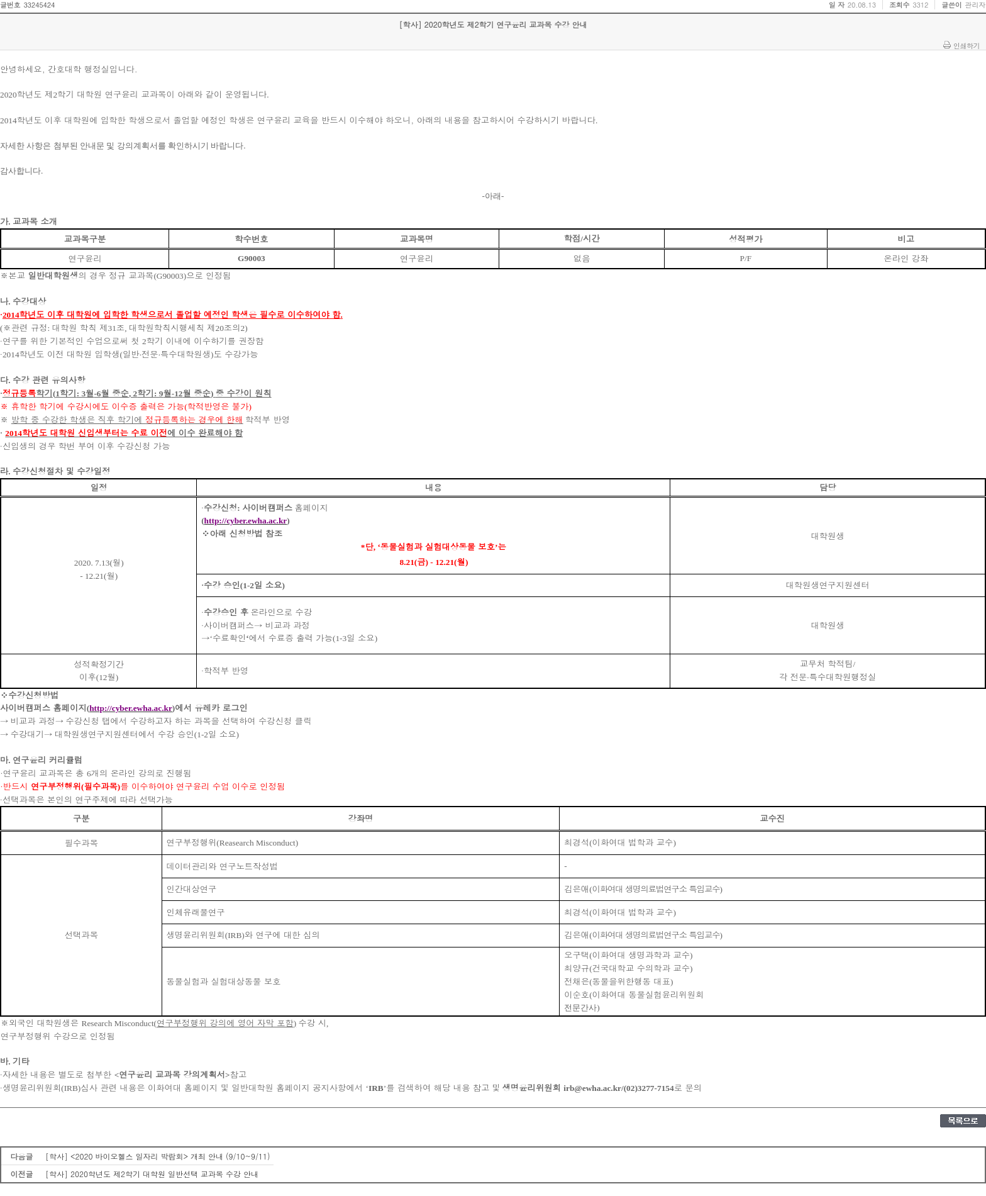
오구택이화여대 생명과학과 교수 (628, 955)
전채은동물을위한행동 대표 (618, 981)
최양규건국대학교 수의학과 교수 (628, 968)
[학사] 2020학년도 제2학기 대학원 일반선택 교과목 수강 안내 (151, 1173)
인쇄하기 (966, 45)
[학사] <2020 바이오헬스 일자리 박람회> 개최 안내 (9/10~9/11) (157, 1156)
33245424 (39, 4)
